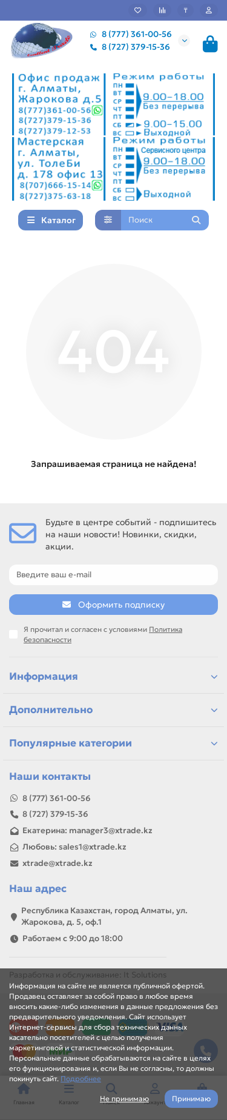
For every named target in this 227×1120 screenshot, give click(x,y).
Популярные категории (113, 743)
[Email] (113, 575)
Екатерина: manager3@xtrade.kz (87, 830)
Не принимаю (124, 1098)
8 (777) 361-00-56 (128, 34)
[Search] (165, 220)
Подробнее (81, 1078)
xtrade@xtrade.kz (57, 863)
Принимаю (191, 1098)
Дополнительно (113, 709)
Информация (113, 676)
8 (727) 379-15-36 (127, 47)
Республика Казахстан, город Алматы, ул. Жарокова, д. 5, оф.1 (104, 916)
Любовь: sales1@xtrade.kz (74, 847)
